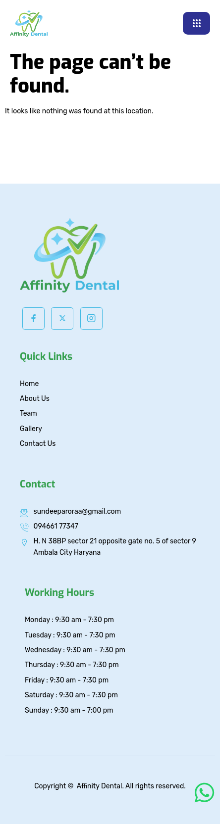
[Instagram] (91, 318)
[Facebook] (33, 318)
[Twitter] (62, 318)
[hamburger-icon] (196, 23)
